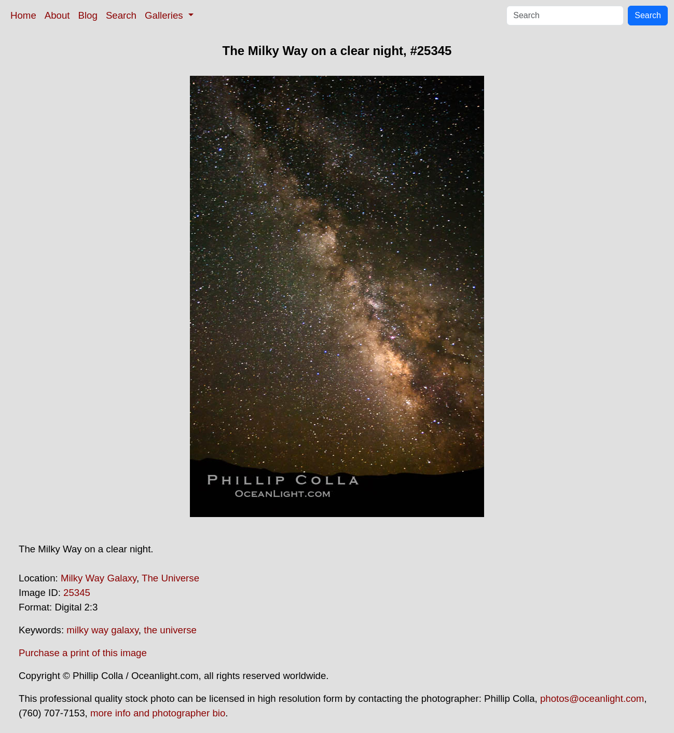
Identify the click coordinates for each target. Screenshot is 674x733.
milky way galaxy (102, 630)
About (57, 15)
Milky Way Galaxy (98, 578)
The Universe (170, 578)
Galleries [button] (165, 15)
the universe (170, 630)
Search (121, 15)
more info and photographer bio (157, 713)
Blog (88, 15)
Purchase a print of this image (83, 652)
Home (23, 15)
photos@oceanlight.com (592, 698)
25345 (76, 592)
